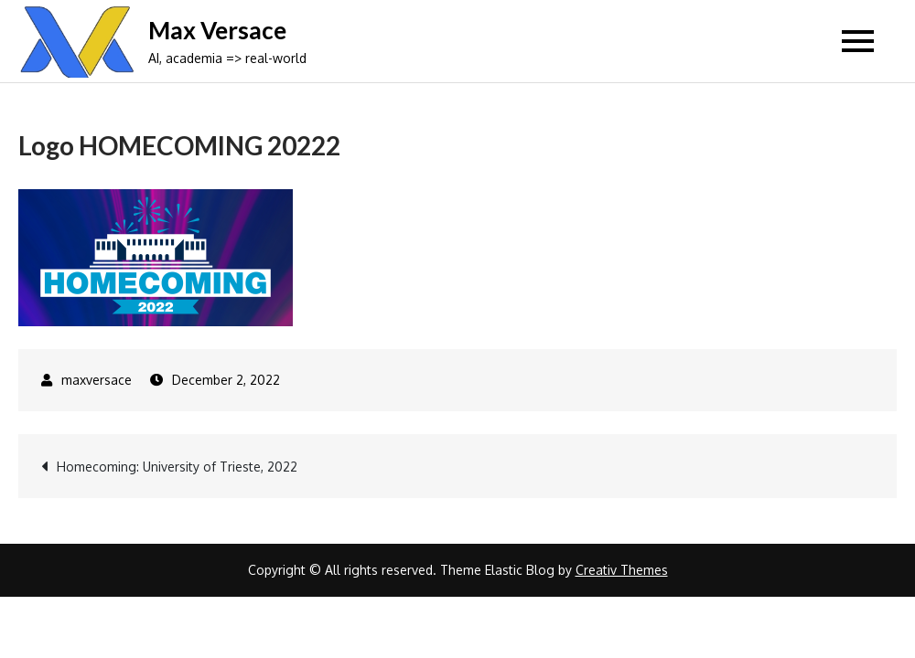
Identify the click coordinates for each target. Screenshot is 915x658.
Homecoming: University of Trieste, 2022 (177, 466)
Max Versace (217, 30)
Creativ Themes (622, 570)
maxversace (96, 379)
